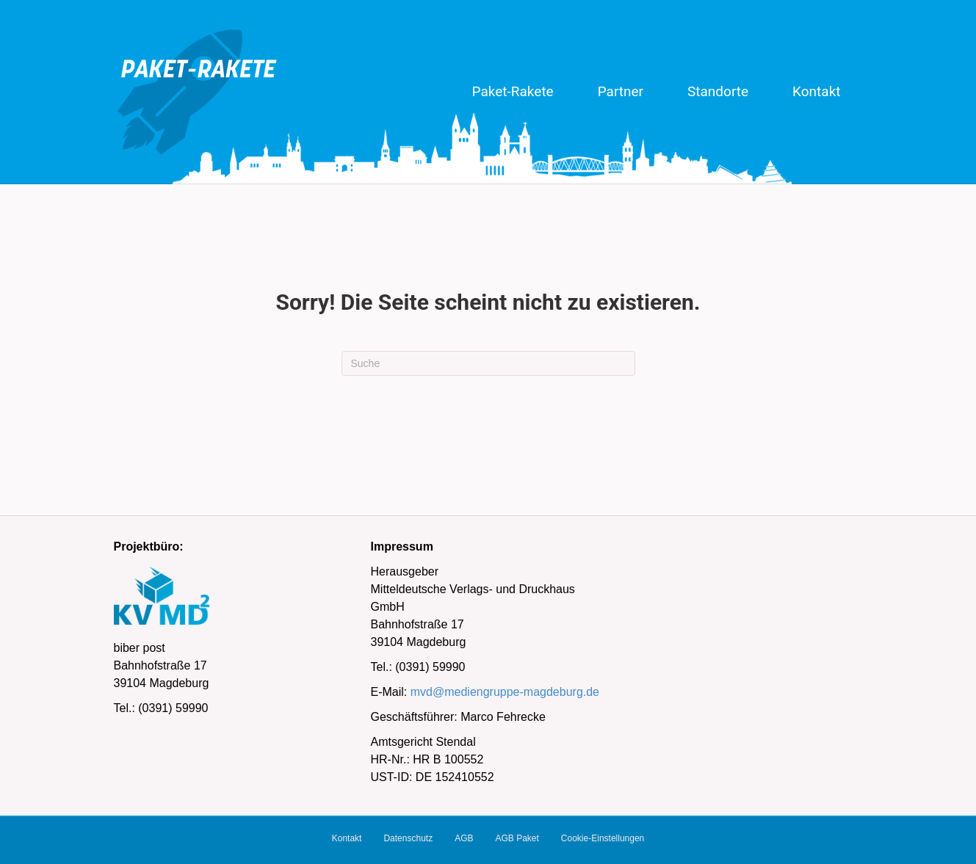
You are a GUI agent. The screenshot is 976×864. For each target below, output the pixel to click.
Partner (620, 91)
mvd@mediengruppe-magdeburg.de (505, 692)
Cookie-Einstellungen (602, 838)
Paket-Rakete (513, 91)
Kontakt (816, 91)
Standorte (717, 91)
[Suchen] (488, 363)
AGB (464, 838)
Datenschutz (408, 838)
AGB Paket (516, 838)
